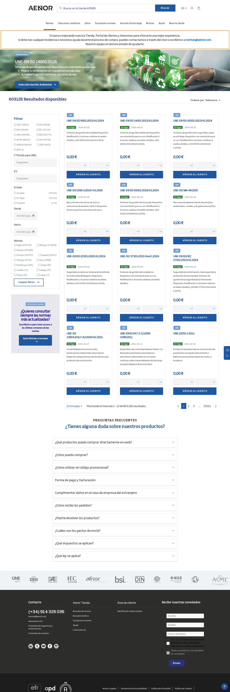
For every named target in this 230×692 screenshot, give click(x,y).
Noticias (150, 23)
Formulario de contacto (38, 633)
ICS (15, 171)
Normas (49, 23)
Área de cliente (126, 602)
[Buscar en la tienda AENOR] (116, 8)
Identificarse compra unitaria (129, 611)
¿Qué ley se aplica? (68, 556)
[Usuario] (192, 8)
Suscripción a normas (105, 23)
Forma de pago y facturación (75, 480)
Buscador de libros (81, 615)
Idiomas (18, 240)
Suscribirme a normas (35, 339)
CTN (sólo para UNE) (25, 155)
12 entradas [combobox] (75, 406)
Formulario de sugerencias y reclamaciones (40, 627)
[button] (184, 8)
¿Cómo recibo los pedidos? (73, 505)
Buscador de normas (82, 611)
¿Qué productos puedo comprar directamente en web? (93, 442)
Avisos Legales (111, 688)
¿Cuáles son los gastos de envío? (77, 530)
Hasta (17, 224)
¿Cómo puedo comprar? (71, 455)
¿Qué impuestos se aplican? (74, 543)
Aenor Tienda (81, 602)
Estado (18, 187)
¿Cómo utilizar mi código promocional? (82, 467)
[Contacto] (227, 350)
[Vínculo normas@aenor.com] (198, 40)
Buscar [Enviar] (165, 8)
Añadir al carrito (88, 175)
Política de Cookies (184, 688)
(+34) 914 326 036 (46, 612)
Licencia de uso (79, 629)
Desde (17, 208)
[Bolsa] (199, 8)
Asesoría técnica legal (131, 23)
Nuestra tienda (176, 23)
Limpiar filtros (26, 282)
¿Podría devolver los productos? (77, 518)
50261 (208, 406)
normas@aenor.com (37, 616)
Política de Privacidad (162, 688)
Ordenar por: (205, 100)
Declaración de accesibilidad (135, 688)
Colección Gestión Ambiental (35, 85)
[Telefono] (227, 355)
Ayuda (162, 23)
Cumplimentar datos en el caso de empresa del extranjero (96, 492)
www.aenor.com (35, 621)
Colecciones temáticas (69, 23)
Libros (88, 23)
